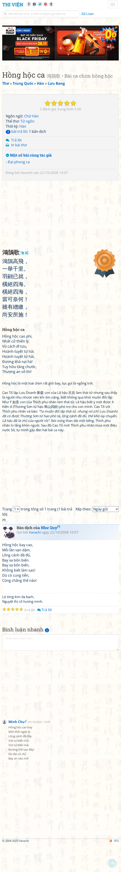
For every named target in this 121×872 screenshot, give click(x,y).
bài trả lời (16, 158)
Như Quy (50, 555)
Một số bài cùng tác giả (29, 183)
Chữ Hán (31, 143)
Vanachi (26, 199)
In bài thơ (19, 172)
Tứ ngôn (27, 148)
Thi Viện (12, 4)
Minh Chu (16, 749)
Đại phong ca (19, 189)
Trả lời (16, 167)
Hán (22, 153)
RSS (114, 868)
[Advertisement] (60, 57)
